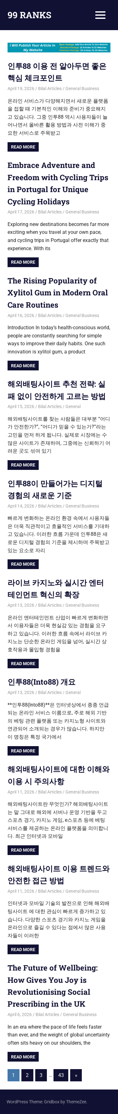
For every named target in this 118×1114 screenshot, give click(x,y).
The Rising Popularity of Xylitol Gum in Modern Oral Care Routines (58, 293)
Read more (23, 146)
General (73, 406)
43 (61, 1075)
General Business (82, 88)
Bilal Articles (50, 88)
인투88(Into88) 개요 (42, 682)
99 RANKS (29, 15)
